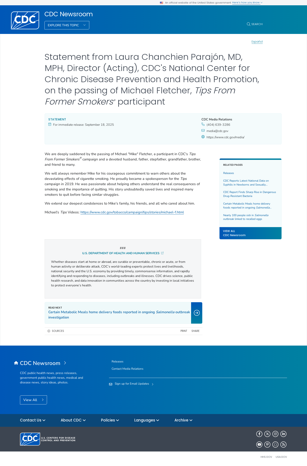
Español (257, 42)
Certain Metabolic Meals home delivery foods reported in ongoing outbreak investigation (235, 205)
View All (30, 400)
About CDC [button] (73, 420)
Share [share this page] (183, 331)
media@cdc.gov (205, 131)
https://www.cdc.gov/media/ (213, 137)
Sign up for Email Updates (132, 384)
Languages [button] (146, 420)
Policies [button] (110, 420)
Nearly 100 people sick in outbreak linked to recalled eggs (233, 217)
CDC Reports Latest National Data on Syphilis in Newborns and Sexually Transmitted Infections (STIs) (233, 183)
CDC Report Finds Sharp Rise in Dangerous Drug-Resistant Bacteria (232, 194)
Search (257, 24)
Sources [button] (58, 331)
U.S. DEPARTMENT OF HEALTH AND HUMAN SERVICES (116, 253)
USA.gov (281, 457)
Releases (216, 173)
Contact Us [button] (33, 420)
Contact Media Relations (127, 369)
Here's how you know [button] (247, 2)
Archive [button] (183, 420)
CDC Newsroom (68, 14)
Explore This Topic (64, 25)
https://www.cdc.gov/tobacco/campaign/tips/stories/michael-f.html (132, 217)
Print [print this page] (171, 331)
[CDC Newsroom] (53, 363)
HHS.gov (266, 457)
